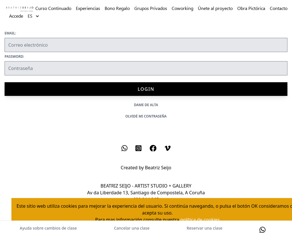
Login (146, 89)
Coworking (182, 8)
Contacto (278, 8)
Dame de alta (146, 104)
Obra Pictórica (251, 8)
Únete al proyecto (215, 8)
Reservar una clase (204, 228)
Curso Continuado (53, 8)
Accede (16, 16)
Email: (10, 33)
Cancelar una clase (132, 228)
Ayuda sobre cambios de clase (48, 228)
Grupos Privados (150, 8)
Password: (14, 56)
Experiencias (88, 8)
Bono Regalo (117, 8)
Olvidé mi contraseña (146, 116)
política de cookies (200, 220)
